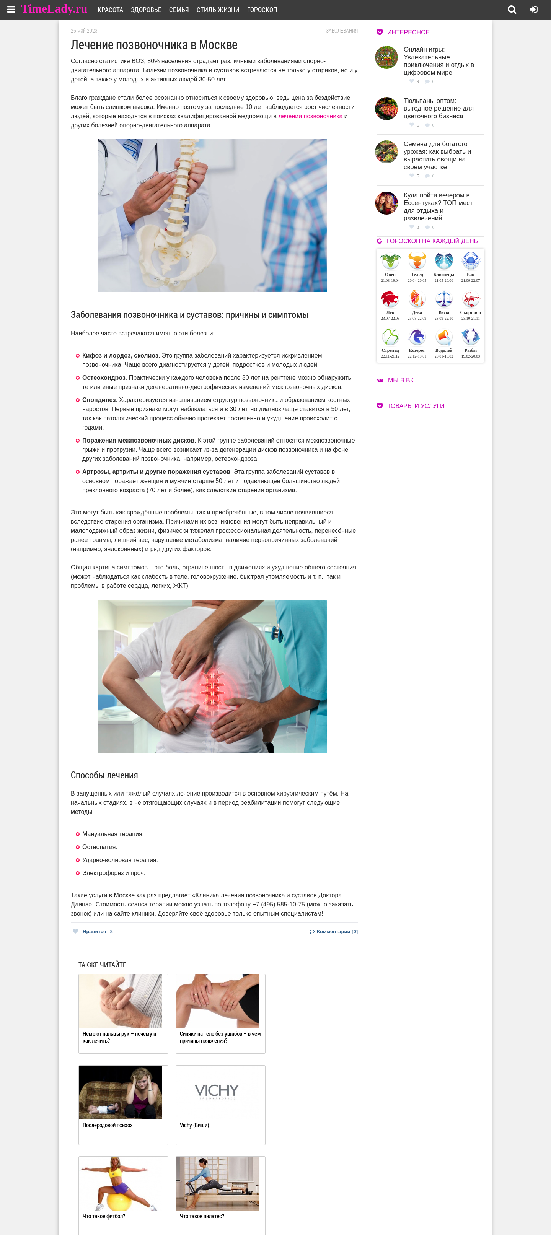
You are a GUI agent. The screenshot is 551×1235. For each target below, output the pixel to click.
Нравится (93, 931)
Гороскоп (264, 9)
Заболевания (342, 30)
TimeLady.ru (54, 8)
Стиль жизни (220, 9)
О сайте (245, 1203)
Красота (112, 9)
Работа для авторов (314, 1203)
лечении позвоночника (311, 116)
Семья (181, 9)
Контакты (248, 1212)
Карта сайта (305, 1212)
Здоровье (148, 9)
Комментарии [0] (334, 931)
